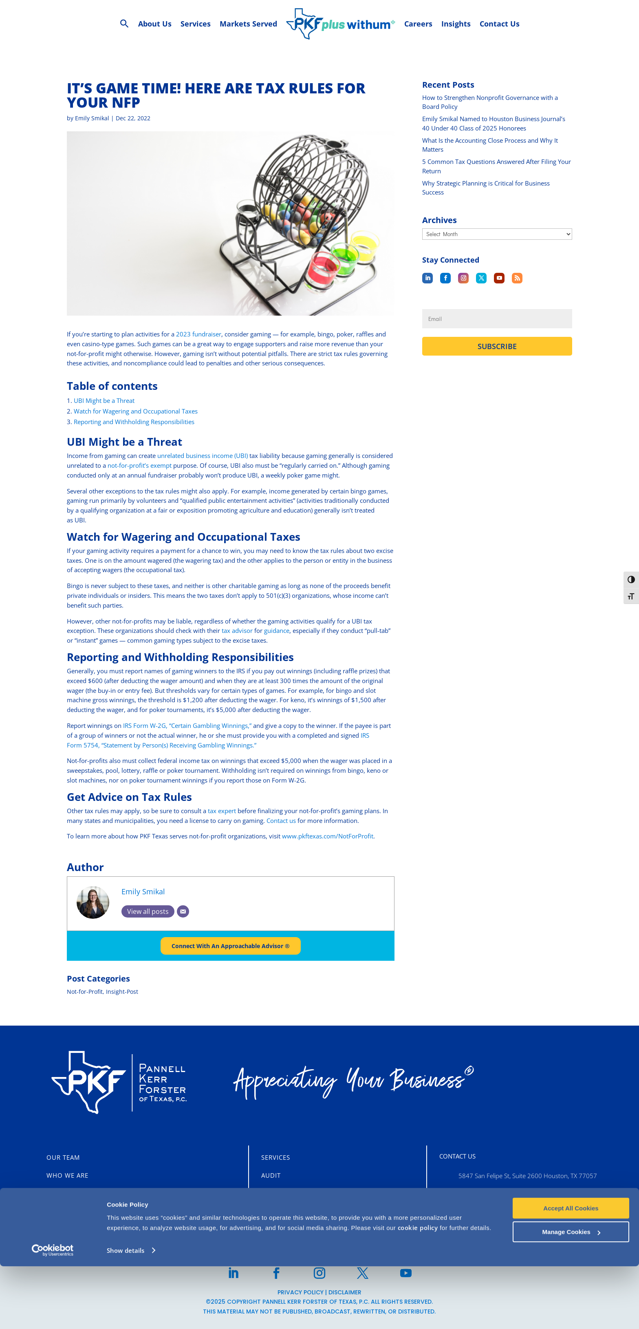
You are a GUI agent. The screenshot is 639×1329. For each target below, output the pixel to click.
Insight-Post (122, 992)
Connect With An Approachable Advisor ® (231, 946)
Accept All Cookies (570, 1270)
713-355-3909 (478, 1210)
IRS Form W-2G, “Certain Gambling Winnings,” (187, 725)
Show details (125, 1313)
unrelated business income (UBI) (202, 455)
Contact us (281, 820)
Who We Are (67, 1175)
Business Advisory (293, 1209)
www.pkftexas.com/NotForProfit (327, 836)
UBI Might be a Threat (104, 400)
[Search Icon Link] (124, 24)
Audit (271, 1175)
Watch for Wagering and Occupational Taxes (136, 411)
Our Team (63, 1157)
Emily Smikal (92, 118)
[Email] (183, 911)
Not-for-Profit (85, 992)
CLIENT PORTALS (78, 1211)
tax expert (223, 811)
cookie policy (418, 1290)
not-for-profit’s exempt (140, 465)
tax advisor (237, 630)
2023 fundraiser (198, 334)
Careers (60, 1193)
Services (275, 1157)
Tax (267, 1193)
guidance (276, 630)
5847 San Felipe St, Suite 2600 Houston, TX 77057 (527, 1176)
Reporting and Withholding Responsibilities (134, 422)
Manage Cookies (571, 1294)
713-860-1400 (478, 1193)
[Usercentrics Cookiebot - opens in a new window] (52, 1313)
